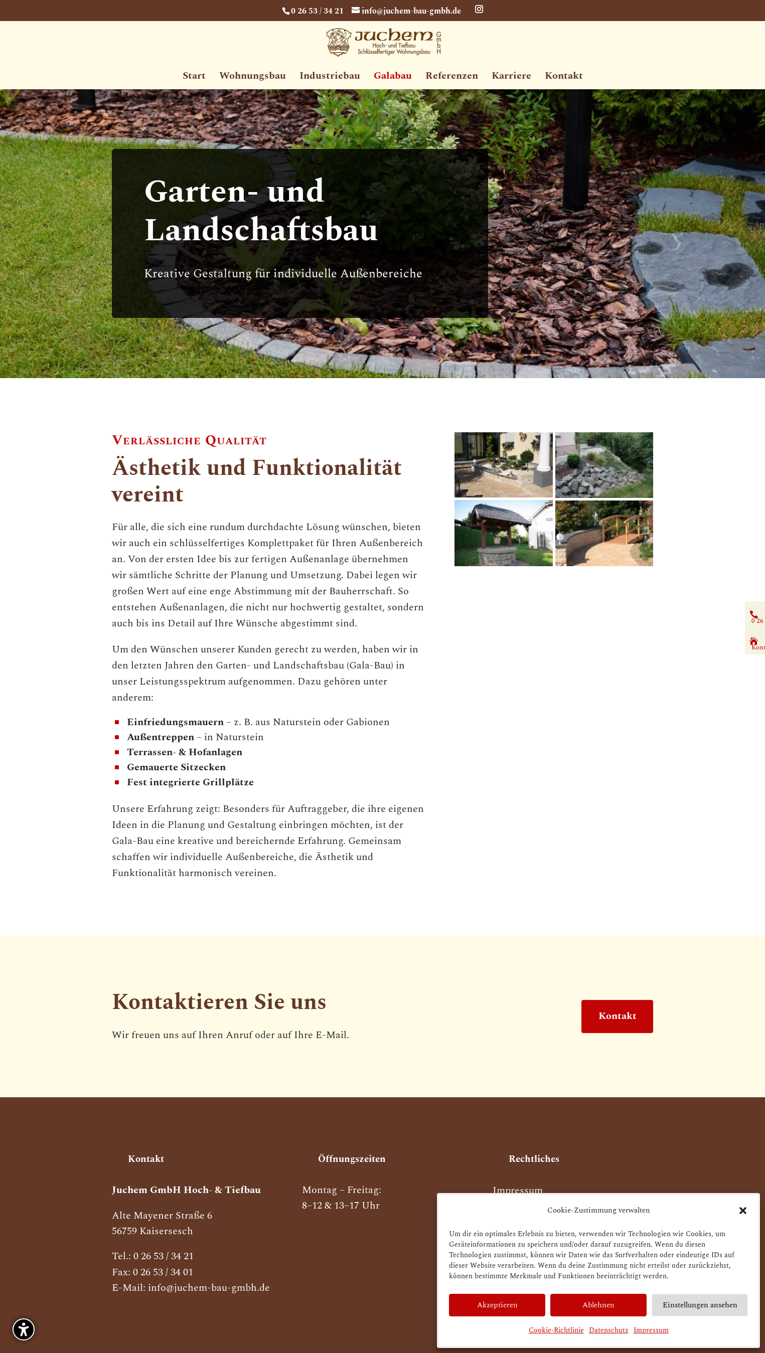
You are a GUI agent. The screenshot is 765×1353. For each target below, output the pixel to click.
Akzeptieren (497, 1305)
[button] (24, 1329)
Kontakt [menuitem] (564, 77)
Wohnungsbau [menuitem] (252, 77)
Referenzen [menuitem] (451, 77)
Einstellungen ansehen (700, 1305)
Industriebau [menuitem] (329, 77)
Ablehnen (598, 1305)
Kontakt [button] (617, 1016)
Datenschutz (609, 1330)
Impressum (651, 1330)
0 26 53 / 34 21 (317, 10)
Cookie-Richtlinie (556, 1330)
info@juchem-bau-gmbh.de (209, 1290)
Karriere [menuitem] (511, 77)
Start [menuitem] (194, 77)
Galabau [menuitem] (393, 77)
